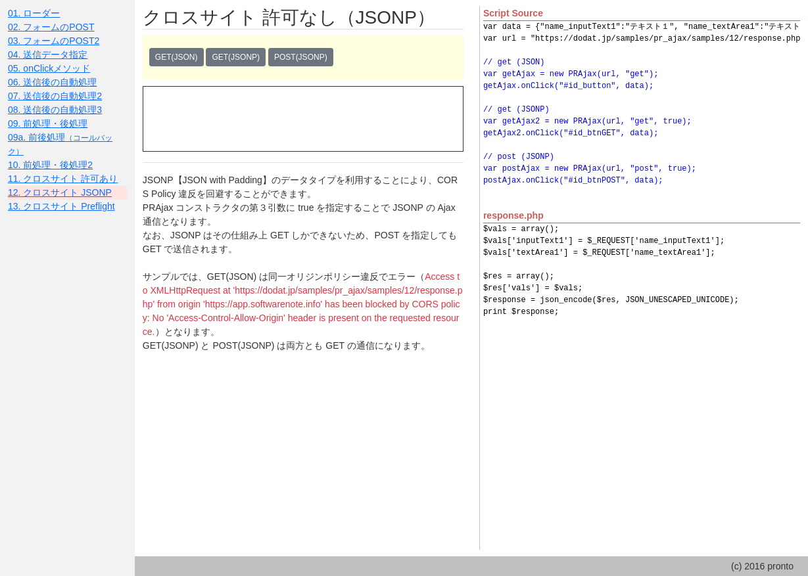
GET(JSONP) (236, 57)
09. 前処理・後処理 (47, 123)
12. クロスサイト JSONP (60, 192)
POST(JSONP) (300, 57)
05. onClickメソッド (49, 68)
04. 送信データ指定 (47, 54)
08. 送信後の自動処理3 (55, 109)
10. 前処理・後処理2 (50, 165)
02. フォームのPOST (51, 27)
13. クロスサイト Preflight (61, 206)
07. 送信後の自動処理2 (55, 96)
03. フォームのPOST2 (53, 40)
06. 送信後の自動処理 (52, 82)
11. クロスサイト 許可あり (63, 178)
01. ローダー (34, 13)
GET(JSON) (176, 57)
